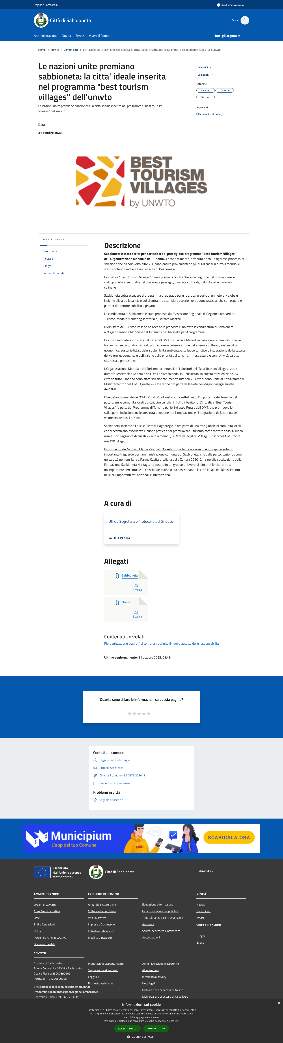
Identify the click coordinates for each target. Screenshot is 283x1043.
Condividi (205, 67)
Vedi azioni (206, 75)
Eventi (200, 942)
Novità (55, 49)
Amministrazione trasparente (160, 963)
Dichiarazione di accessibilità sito (162, 990)
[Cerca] (244, 20)
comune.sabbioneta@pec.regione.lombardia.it (68, 992)
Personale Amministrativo (50, 937)
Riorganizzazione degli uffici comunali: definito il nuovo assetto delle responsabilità (161, 643)
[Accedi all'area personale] (230, 5)
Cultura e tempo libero (102, 911)
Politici (38, 931)
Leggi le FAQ (95, 977)
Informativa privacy (154, 977)
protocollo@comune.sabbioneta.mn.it (65, 986)
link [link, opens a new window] (177, 1020)
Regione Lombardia (46, 5)
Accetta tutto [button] (127, 1028)
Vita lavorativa (97, 918)
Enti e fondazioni (44, 924)
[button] (141, 1037)
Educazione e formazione (157, 904)
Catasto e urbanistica (101, 931)
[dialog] (141, 1021)
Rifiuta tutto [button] (156, 1028)
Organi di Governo (45, 904)
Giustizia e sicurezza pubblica (160, 911)
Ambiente (148, 924)
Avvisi (200, 918)
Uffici (37, 918)
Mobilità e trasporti (100, 937)
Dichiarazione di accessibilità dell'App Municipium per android (165, 999)
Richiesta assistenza (100, 983)
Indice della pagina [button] (53, 239)
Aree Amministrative (47, 911)
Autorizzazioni (151, 937)
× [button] (279, 1003)
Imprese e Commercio (101, 924)
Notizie (200, 904)
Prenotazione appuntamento (106, 963)
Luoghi (200, 936)
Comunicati (71, 49)
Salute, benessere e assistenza (161, 931)
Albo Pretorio (150, 970)
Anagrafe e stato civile (102, 904)
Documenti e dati (44, 944)
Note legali (149, 983)
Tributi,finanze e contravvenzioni (162, 917)
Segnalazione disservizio (103, 970)
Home (42, 49)
